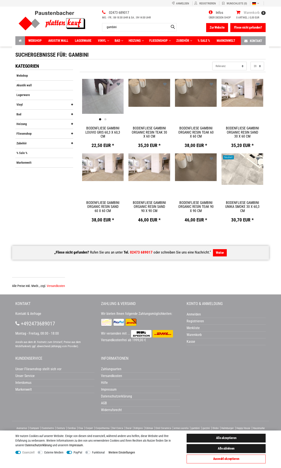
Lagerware (83, 41)
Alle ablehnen (226, 448)
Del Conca (117, 428)
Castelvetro (48, 428)
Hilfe (104, 383)
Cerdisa (72, 428)
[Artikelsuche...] (139, 27)
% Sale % (204, 41)
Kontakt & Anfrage (28, 314)
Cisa (80, 428)
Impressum (76, 445)
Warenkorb (194, 335)
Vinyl (103, 41)
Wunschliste (118, 84)
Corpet (89, 428)
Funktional (98, 452)
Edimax (149, 428)
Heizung (136, 41)
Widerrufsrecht (111, 410)
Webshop (35, 41)
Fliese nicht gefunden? (248, 27)
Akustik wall (58, 41)
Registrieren (195, 321)
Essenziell (28, 452)
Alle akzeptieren (226, 438)
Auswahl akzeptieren (226, 459)
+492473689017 (35, 324)
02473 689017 (141, 252)
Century (61, 428)
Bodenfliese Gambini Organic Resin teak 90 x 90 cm (196, 207)
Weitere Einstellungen (121, 452)
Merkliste (193, 328)
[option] (103, 96)
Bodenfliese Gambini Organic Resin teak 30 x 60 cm (149, 132)
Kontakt (253, 40)
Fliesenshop (160, 41)
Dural (128, 428)
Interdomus (23, 383)
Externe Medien (53, 452)
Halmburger (227, 428)
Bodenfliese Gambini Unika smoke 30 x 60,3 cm (242, 207)
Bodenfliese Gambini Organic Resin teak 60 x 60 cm (196, 132)
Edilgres (138, 428)
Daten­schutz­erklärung (38, 445)
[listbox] (103, 96)
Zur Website (217, 27)
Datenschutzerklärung (116, 396)
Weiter (220, 253)
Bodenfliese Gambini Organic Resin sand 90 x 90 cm (149, 207)
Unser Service (25, 376)
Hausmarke (259, 428)
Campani (34, 428)
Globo (216, 428)
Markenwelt (226, 41)
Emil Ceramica (163, 428)
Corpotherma (102, 428)
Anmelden (194, 314)
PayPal (78, 452)
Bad (119, 41)
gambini (195, 428)
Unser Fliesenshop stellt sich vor (38, 369)
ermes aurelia (181, 428)
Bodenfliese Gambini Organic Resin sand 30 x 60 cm (242, 132)
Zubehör (184, 41)
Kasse (191, 341)
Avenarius (21, 428)
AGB (104, 403)
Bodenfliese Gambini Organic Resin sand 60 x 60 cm (102, 207)
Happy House (243, 428)
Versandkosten (56, 286)
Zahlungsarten (111, 369)
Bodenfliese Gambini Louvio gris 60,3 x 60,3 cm (102, 132)
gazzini (206, 428)
